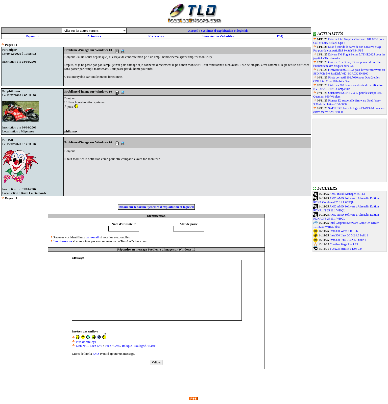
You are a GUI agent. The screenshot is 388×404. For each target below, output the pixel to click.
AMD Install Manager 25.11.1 (347, 194)
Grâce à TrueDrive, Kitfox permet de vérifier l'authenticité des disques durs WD (347, 64)
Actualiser (94, 36)
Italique (127, 346)
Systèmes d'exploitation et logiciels (224, 30)
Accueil (193, 30)
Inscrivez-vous (63, 241)
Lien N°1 (82, 346)
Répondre (32, 36)
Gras (116, 346)
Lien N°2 (96, 346)
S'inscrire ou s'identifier (218, 36)
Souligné (140, 346)
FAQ (280, 36)
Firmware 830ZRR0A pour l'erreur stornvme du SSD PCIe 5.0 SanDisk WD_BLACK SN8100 (349, 71)
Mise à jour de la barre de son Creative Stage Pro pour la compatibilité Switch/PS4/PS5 (347, 48)
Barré (151, 346)
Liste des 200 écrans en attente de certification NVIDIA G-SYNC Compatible (348, 87)
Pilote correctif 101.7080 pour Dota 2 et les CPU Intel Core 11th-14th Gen (346, 79)
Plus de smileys (86, 342)
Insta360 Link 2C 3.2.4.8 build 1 (349, 235)
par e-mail (92, 237)
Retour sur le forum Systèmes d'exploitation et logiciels (156, 207)
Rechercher (156, 36)
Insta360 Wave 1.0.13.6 (344, 231)
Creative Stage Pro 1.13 (344, 244)
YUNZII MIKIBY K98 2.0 (346, 249)
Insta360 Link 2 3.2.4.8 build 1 (348, 240)
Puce (108, 346)
